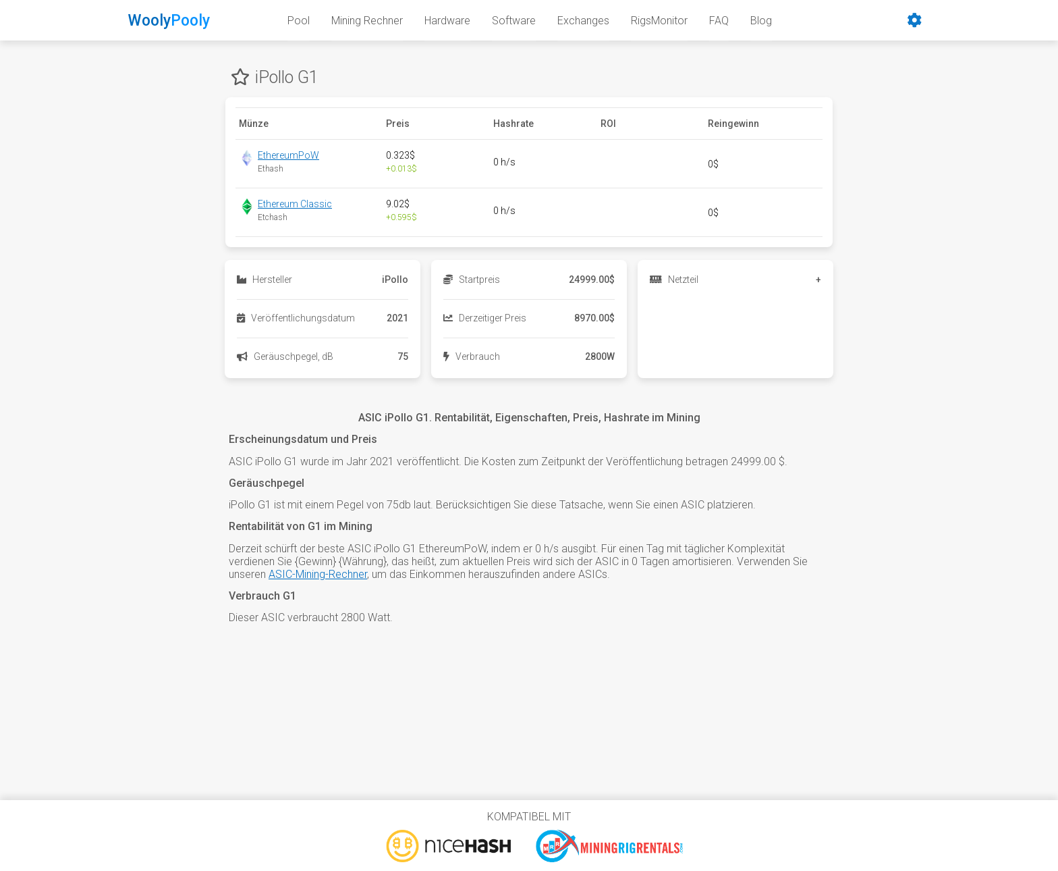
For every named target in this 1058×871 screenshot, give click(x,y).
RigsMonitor (659, 20)
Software (514, 20)
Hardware (447, 20)
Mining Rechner (367, 20)
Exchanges (583, 20)
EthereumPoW (288, 155)
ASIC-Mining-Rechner (318, 574)
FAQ (719, 20)
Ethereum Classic (295, 204)
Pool (298, 20)
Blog (761, 20)
